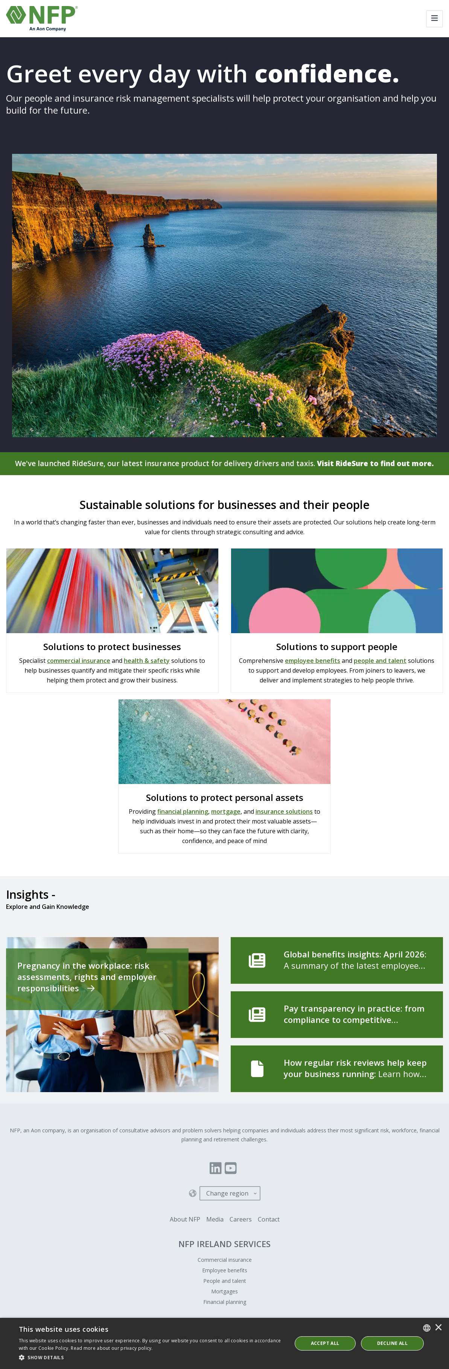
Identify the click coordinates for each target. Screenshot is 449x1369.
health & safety (147, 661)
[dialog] (224, 1343)
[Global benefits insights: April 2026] (337, 960)
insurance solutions (284, 812)
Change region (227, 1194)
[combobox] (427, 1328)
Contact (269, 1220)
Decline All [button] (392, 1343)
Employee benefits (224, 1270)
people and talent (380, 661)
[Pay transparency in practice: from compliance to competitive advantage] (337, 1015)
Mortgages (224, 1291)
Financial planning (224, 1302)
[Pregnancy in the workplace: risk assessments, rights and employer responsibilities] (112, 1014)
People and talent (224, 1281)
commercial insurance (78, 661)
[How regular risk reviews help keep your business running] (337, 1069)
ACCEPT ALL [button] (325, 1343)
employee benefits (312, 661)
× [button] (438, 1328)
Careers (241, 1220)
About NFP (185, 1220)
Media (215, 1220)
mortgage (225, 812)
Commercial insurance (225, 1260)
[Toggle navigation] (434, 18)
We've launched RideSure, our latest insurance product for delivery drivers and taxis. (224, 464)
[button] (151, 1357)
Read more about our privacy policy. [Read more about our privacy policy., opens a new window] (112, 1348)
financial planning (182, 812)
